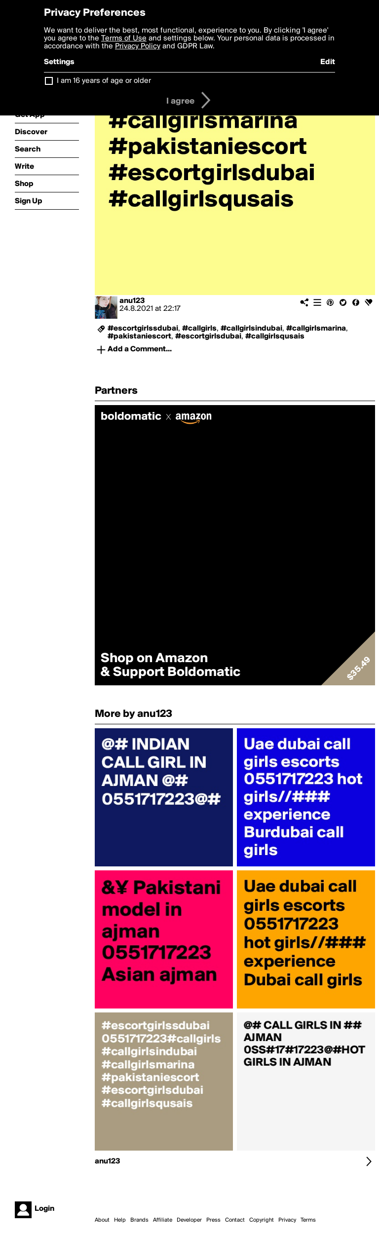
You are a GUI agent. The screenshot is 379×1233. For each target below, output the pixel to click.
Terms (308, 1220)
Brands (139, 1220)
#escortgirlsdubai (208, 336)
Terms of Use (124, 38)
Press (213, 1220)
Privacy (287, 1220)
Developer (189, 1220)
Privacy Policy (137, 46)
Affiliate (162, 1220)
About (102, 1220)
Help (120, 1220)
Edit (327, 62)
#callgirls (199, 329)
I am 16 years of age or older (104, 81)
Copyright (261, 1220)
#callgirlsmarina (316, 329)
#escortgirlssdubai (143, 329)
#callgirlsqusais (274, 336)
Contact (235, 1220)
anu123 (132, 301)
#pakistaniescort (139, 336)
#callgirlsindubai (251, 329)
